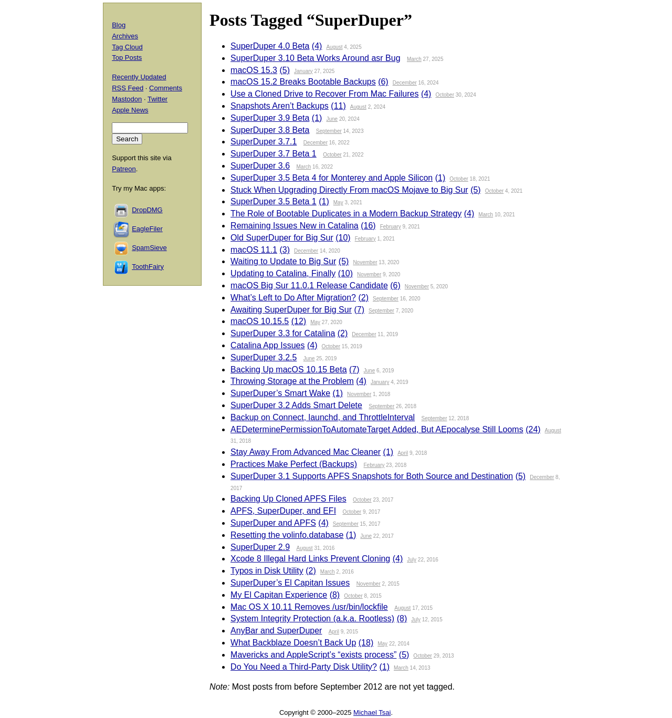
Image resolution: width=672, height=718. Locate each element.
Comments (165, 88)
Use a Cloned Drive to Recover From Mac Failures (324, 93)
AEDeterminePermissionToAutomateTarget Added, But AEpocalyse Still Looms (376, 429)
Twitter (157, 99)
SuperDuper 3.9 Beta (269, 117)
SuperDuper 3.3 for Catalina (282, 333)
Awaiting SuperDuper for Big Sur (291, 309)
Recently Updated (139, 77)
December (405, 83)
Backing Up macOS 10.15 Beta (288, 369)
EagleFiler (147, 229)
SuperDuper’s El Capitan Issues (290, 582)
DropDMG (147, 210)
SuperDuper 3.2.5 (263, 357)
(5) (284, 70)
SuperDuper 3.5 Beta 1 (273, 201)
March (414, 59)
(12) (298, 321)
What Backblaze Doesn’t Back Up (293, 642)
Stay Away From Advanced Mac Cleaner (305, 452)
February (390, 227)
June (332, 119)
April (402, 453)
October (444, 95)
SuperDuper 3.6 (260, 165)
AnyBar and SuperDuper (276, 630)
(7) (359, 309)
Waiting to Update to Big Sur (283, 261)
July (411, 560)
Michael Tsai (372, 712)
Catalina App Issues (267, 345)
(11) (338, 105)
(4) (317, 45)
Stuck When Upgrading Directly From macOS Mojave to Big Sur (349, 189)
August (334, 47)
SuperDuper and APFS (273, 522)
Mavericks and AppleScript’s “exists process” (313, 654)
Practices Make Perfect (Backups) (293, 464)
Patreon (124, 169)
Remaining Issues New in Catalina (294, 225)
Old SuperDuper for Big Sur (281, 237)
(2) (363, 297)
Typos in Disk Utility (266, 570)
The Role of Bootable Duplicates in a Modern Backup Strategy (345, 213)
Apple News (130, 110)
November (365, 262)
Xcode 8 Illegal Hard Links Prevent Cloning (310, 558)
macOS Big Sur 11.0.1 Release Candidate (309, 285)
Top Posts (127, 57)
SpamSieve (149, 248)
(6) (383, 81)
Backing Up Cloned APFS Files (288, 498)
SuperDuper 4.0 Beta (269, 45)
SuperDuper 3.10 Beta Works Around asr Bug (315, 58)
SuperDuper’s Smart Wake (280, 393)
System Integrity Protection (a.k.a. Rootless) (312, 618)
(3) (284, 249)
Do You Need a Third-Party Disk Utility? (303, 666)
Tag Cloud (127, 47)
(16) (368, 225)
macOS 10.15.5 (259, 321)
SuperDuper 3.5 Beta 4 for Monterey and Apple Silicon (331, 177)
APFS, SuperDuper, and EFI (283, 510)
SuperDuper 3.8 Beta (269, 130)
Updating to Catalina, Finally (282, 273)
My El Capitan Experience (278, 594)
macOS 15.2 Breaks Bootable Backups (303, 81)
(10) (342, 237)
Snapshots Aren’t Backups (279, 105)
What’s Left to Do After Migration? (293, 297)
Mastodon (127, 99)
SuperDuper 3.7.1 (263, 141)
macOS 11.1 (253, 249)
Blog (118, 25)
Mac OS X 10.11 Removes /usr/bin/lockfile (309, 606)
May (338, 202)
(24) (533, 429)
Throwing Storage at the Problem (292, 381)
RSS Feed (127, 88)
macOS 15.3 (253, 70)
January (303, 71)
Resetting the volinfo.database (286, 534)
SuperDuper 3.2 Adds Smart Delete (296, 405)
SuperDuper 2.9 (260, 547)
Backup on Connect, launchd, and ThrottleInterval (322, 417)
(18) (366, 642)
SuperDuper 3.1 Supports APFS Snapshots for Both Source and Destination (371, 476)
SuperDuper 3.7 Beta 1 (273, 153)
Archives (125, 36)
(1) (317, 117)
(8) (335, 594)
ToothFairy (148, 266)
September (329, 131)
